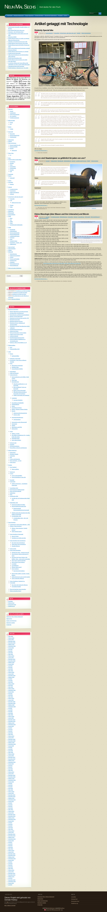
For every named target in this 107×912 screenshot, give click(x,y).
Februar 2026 (11, 638)
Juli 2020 (10, 708)
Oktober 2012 (11, 857)
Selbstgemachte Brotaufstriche (20, 413)
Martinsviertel (13, 137)
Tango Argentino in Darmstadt (16, 534)
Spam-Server (13, 462)
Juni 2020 (10, 709)
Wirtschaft (87, 217)
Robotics (12, 184)
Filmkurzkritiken (11, 345)
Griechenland (13, 168)
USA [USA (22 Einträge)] (11, 99)
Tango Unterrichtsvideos (15, 550)
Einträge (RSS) (48, 909)
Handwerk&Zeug (15, 404)
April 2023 (10, 682)
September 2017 (12, 762)
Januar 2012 (11, 871)
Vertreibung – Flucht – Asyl (16, 242)
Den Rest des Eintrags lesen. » (41, 150)
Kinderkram (10, 211)
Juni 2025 (10, 649)
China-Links (14, 380)
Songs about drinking (16, 440)
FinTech (11, 257)
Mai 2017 (10, 767)
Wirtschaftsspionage (14, 263)
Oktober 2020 (11, 705)
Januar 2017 (11, 773)
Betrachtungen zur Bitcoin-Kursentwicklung (19, 314)
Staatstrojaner (58, 207)
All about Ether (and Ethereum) (17, 313)
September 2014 (12, 819)
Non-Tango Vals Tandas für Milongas (20, 585)
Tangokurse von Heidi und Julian (23, 290)
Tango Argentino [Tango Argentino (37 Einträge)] (15, 96)
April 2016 (10, 788)
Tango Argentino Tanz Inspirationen (17, 540)
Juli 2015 (10, 803)
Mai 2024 (10, 667)
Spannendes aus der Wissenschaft (19, 422)
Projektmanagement (14, 117)
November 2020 (11, 703)
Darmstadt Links (15, 381)
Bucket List (12, 472)
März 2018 (10, 752)
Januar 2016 (11, 793)
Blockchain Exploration (13, 309)
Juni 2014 (10, 824)
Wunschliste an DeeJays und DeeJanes (18, 447)
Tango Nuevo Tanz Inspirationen (19, 544)
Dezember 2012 (11, 853)
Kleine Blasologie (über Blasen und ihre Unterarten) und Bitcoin (62, 214)
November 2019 (11, 721)
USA (11, 171)
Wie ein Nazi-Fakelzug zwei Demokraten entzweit (19, 48)
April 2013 (10, 847)
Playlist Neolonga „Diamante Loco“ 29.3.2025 (18, 67)
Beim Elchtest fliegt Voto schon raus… (16, 30)
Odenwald (12, 178)
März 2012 (10, 868)
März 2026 (10, 636)
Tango (11, 223)
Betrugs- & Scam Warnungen (16, 316)
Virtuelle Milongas (16, 546)
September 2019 (12, 724)
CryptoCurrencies (55, 217)
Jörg (9, 299)
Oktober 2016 (11, 778)
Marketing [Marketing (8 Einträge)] (9, 90)
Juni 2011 (10, 878)
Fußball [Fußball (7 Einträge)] (28, 85)
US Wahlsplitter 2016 (16, 516)
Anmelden (10, 601)
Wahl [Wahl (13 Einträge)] (22, 99)
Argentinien (12, 161)
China (11, 165)
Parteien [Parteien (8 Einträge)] (12, 92)
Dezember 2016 (11, 775)
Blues (11, 218)
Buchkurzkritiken (15, 356)
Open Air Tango (15, 536)
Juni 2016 (10, 785)
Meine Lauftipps (15, 469)
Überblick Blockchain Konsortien (17, 337)
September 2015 (12, 799)
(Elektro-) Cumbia (15, 433)
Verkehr (78, 33)
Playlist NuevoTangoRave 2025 (15, 58)
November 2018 (11, 741)
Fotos (9, 158)
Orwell (51, 207)
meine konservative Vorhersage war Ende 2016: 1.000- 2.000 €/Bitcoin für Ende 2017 (62, 263)
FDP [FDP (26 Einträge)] (23, 85)
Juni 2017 (10, 765)
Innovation (56, 33)
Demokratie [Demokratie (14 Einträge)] (11, 85)
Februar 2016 (11, 791)
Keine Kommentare (86, 33)
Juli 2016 (10, 783)
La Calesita (14, 563)
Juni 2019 (10, 729)
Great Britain (13, 166)
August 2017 (11, 763)
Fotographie (12, 481)
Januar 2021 (11, 700)
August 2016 (11, 781)
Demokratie (60, 161)
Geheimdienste (67, 161)
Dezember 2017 (11, 757)
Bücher (9, 126)
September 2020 (12, 706)
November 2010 (11, 879)
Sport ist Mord (11, 247)
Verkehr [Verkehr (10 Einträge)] (16, 99)
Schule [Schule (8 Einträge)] (10, 94)
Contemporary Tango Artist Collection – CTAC (20, 524)
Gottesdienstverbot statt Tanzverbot (16, 66)
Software (12, 194)
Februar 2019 (11, 736)
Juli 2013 (10, 842)
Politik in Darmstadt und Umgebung (21, 395)
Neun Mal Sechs (19, 7)
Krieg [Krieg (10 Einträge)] (18, 89)
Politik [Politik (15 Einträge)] (24, 92)
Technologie (45, 152)
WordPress (62, 908)
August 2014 (11, 821)
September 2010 (12, 881)
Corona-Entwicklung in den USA (19, 477)
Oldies (11, 221)
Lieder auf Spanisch (14, 373)
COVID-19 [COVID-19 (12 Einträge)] (13, 83)
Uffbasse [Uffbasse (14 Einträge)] (22, 98)
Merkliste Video (15, 367)
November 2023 (11, 675)
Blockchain (44, 281)
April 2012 (10, 866)
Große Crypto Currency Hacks (16, 334)
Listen (9, 351)
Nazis (11, 239)
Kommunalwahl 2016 (14, 232)
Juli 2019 (10, 727)
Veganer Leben (16, 414)
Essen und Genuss (12, 143)
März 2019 (10, 734)
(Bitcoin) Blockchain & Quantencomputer (19, 311)
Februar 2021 (11, 698)
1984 (38, 207)
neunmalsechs (49, 33)
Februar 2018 (11, 754)
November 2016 (11, 776)
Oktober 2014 (11, 817)
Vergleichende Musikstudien (16, 224)
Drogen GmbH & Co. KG (15, 145)
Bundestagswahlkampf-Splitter (18, 504)
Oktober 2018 (11, 742)
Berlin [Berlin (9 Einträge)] (28, 77)
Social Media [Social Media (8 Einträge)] (15, 94)
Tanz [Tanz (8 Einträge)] (24, 96)
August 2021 (11, 691)
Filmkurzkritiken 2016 (14, 349)
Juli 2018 (10, 747)
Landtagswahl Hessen (81, 161)
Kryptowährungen (57, 281)
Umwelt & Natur (13, 241)
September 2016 (12, 780)
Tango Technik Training (17, 531)
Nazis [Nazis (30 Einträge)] (26, 91)
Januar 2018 (11, 755)
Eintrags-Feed (11, 603)
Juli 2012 (10, 861)
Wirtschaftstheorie (95, 217)
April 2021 (10, 695)
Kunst (42, 152)
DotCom (48, 281)
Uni (11, 124)
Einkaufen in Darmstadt (15, 358)
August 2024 (11, 664)
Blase (41, 281)
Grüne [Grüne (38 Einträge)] (11, 87)
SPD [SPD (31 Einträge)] (22, 94)
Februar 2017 (11, 772)
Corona (11, 473)
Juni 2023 (10, 680)
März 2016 (10, 790)
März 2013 (10, 848)
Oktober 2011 (11, 876)
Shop (11, 494)
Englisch (10, 141)
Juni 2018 (10, 749)
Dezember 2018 (11, 739)
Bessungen (12, 133)
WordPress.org (11, 606)
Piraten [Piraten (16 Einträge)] (18, 92)
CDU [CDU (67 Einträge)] (18, 81)
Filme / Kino (11, 153)
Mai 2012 (10, 865)
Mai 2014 (10, 825)
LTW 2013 (12, 237)
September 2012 (12, 858)
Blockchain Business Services (16, 321)
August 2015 (11, 801)
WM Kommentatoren (14, 446)
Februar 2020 (11, 716)
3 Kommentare (94, 161)
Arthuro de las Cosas (16, 202)
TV (10, 155)
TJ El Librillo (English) (16, 586)
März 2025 (10, 654)
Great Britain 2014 (14, 488)
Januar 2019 (11, 737)
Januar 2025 (11, 657)
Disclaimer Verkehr (14, 454)
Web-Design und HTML (17, 427)
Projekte (10, 465)
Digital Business (63, 217)
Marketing (12, 262)
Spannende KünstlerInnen (17, 417)
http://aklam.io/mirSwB (9, 905)
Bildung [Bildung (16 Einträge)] (10, 79)
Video (11, 207)
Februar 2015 (11, 811)
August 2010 (11, 883)
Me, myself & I (13, 116)
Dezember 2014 (11, 814)
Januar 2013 (11, 852)
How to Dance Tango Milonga (18, 562)
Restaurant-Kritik (13, 146)
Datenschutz (54, 161)
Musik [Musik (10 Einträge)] (21, 90)
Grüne (46, 207)
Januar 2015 (11, 812)
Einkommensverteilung (15, 255)
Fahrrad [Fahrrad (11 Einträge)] (17, 85)
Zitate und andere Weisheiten (14, 268)
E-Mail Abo (12, 455)
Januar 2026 (11, 639)
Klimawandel (11, 212)
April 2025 (10, 652)
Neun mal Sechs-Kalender (15, 491)
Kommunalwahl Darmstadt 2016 (19, 506)
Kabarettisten (13, 371)
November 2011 (11, 875)
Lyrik (11, 200)
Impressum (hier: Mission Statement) (15, 616)
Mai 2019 (10, 731)
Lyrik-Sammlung (16, 419)
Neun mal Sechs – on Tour (15, 460)
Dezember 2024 (11, 659)
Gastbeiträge (13, 112)
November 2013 (11, 835)
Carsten (48, 161)
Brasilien (12, 163)
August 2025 (11, 647)
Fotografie (12, 198)
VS (46, 208)
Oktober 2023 (11, 677)
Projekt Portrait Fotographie (14, 53)
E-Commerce (13, 190)
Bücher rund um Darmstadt (19, 390)
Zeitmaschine (15, 428)
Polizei (54, 207)
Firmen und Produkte (14, 259)
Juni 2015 (10, 804)
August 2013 (11, 840)
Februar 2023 (11, 683)
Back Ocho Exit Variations (19, 570)
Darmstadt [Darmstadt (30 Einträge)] (24, 83)
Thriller (11, 129)
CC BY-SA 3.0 (94, 208)
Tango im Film (13, 548)
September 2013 (12, 839)
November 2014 (11, 816)
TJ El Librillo (12, 582)
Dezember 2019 (11, 719)
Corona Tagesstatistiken (17, 475)
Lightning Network (14, 336)
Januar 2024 (11, 674)
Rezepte (12, 148)
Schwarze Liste (13, 442)
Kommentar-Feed (12, 604)
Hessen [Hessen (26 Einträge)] (20, 87)
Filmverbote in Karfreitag (17, 365)
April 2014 (10, 827)
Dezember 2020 (11, 701)
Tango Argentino (11, 248)
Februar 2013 (11, 850)
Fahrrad (39, 152)
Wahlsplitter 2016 (14, 502)
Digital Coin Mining (14, 331)
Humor (9, 180)
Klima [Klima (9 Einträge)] (13, 89)
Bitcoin (39, 281)
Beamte (41, 207)
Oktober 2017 (11, 760)
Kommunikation (11, 214)
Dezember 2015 (11, 794)
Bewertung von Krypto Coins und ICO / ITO (19, 318)
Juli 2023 (10, 678)
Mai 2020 (10, 711)
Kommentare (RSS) (56, 909)
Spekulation (65, 281)
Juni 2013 (10, 844)
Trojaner (37, 208)
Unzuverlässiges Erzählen (17, 368)
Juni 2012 (10, 863)
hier (8, 902)
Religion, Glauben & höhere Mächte (19, 409)
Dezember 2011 (11, 873)
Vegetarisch (14, 150)
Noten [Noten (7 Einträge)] (8, 92)
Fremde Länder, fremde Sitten (14, 159)
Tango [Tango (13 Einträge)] (27, 94)
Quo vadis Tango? (12, 61)
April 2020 (10, 713)
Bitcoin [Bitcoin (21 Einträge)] (17, 79)
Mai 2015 (10, 806)
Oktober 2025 (11, 644)
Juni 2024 (10, 665)
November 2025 (11, 642)
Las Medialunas (15, 565)
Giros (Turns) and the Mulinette (18, 560)
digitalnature (52, 908)
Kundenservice (13, 260)
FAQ (11, 457)
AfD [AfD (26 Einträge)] (9, 78)
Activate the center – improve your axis (20, 552)
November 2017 (11, 759)
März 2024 (10, 670)
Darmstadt (10, 131)
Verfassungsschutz (42, 208)
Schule (11, 122)
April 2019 (10, 732)
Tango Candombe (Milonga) (18, 578)
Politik (88, 161)
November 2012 (11, 855)
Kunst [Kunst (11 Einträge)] (22, 89)
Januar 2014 (11, 832)
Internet (73, 161)
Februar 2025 (11, 656)
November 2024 (11, 660)
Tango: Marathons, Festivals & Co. (17, 581)
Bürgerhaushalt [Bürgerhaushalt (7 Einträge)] (10, 81)
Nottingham (12, 493)
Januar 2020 (11, 718)
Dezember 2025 (11, 641)
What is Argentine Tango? (15, 591)
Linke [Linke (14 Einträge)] (27, 89)
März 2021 (10, 696)
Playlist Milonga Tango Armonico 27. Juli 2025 (18, 51)
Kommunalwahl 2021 (14, 135)
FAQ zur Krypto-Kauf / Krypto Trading (18, 332)
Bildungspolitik (11, 120)
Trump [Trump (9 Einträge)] (16, 97)
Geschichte (10, 174)
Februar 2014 (11, 830)
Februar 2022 (11, 688)
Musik (9, 216)
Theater (11, 205)
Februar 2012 (11, 870)
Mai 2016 (10, 786)
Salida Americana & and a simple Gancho (21, 576)
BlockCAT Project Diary (15, 319)
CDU (43, 207)
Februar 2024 (11, 672)
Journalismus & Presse (17, 407)
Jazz (11, 219)
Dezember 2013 (11, 834)
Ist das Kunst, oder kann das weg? (68, 33)
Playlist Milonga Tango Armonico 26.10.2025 (18, 43)
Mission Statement (12, 450)
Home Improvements (14, 114)
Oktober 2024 (11, 662)
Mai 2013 (10, 845)
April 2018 (10, 750)
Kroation (12, 169)
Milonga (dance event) (17, 567)
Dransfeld (12, 480)
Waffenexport (13, 244)
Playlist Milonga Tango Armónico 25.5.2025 (17, 59)
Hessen (48, 207)
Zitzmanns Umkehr (12, 36)
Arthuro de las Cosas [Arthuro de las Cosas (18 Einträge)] (19, 78)
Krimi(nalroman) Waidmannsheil (17, 489)
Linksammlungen (13, 374)
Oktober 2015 (11, 798)
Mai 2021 (10, 693)
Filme (11, 363)
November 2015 (11, 796)
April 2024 (10, 669)
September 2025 (12, 646)
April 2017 (10, 768)
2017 (11, 347)
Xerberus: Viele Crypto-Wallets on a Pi (18, 342)
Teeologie (12, 444)
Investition (52, 281)
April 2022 (10, 685)
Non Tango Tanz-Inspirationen (18, 542)
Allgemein (10, 109)
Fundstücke (14, 398)
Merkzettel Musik (15, 438)
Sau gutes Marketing (17, 400)
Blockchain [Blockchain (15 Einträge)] (26, 79)
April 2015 (10, 808)
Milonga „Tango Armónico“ (16, 526)
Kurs (62, 281)
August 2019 (11, 726)
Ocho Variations (15, 568)
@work (11, 111)
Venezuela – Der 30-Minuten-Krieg (15, 32)
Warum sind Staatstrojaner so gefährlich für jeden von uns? (60, 158)
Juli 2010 (10, 884)
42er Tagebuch (13, 467)
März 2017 (10, 770)
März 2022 (10, 687)
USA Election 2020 (14, 496)
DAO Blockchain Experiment (16, 329)
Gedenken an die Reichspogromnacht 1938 (17, 41)
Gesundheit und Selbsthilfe (18, 402)
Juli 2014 (10, 822)
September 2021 (12, 690)
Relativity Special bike (44, 30)
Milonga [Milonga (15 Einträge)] (15, 91)
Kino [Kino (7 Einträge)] (10, 89)
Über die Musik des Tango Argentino (18, 589)
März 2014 (10, 829)
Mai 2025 (10, 651)
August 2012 (11, 860)
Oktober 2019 (11, 723)
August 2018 (11, 745)
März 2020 (10, 714)
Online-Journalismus (14, 192)
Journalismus (81, 217)
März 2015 (10, 809)
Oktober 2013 (11, 837)
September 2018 (12, 744)
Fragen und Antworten (15, 459)
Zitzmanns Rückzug (12, 50)
